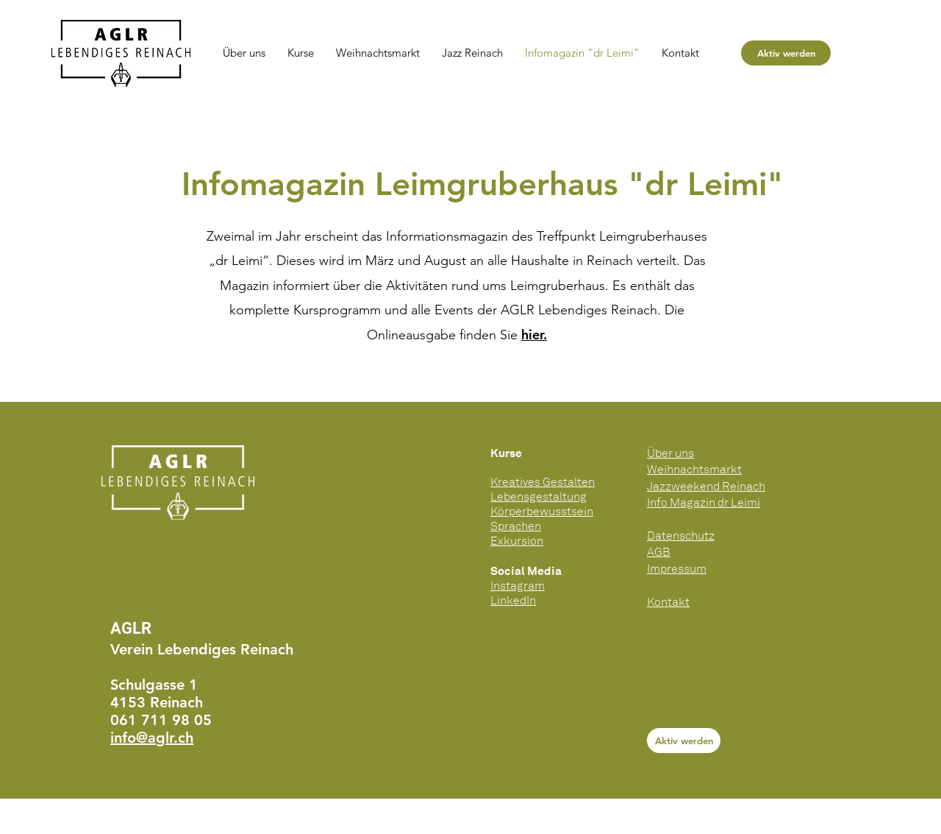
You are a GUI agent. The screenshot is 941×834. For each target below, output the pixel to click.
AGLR (130, 628)
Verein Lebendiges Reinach (201, 649)
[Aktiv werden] (786, 53)
